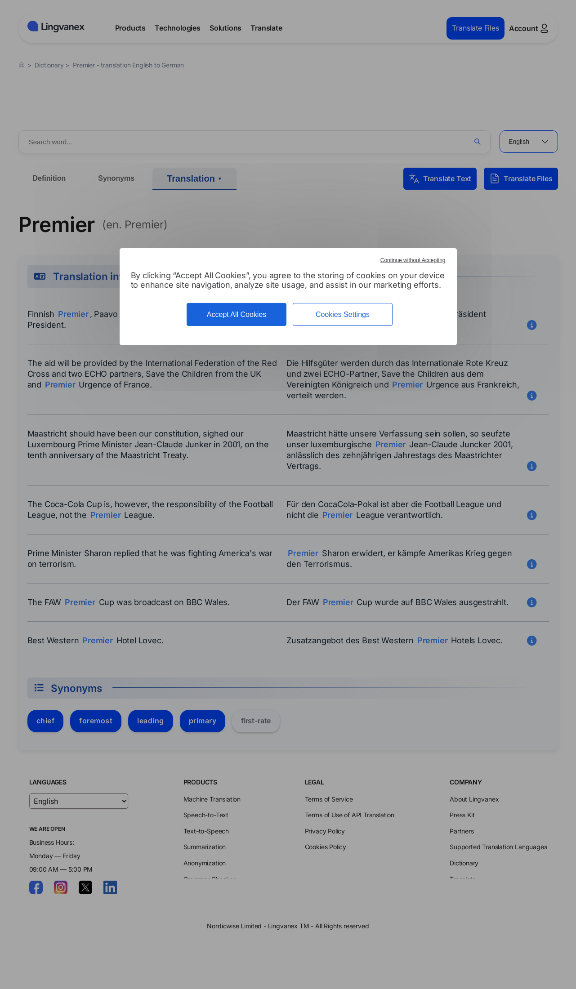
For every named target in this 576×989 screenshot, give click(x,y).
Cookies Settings (343, 314)
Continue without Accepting (413, 260)
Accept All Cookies (237, 314)
